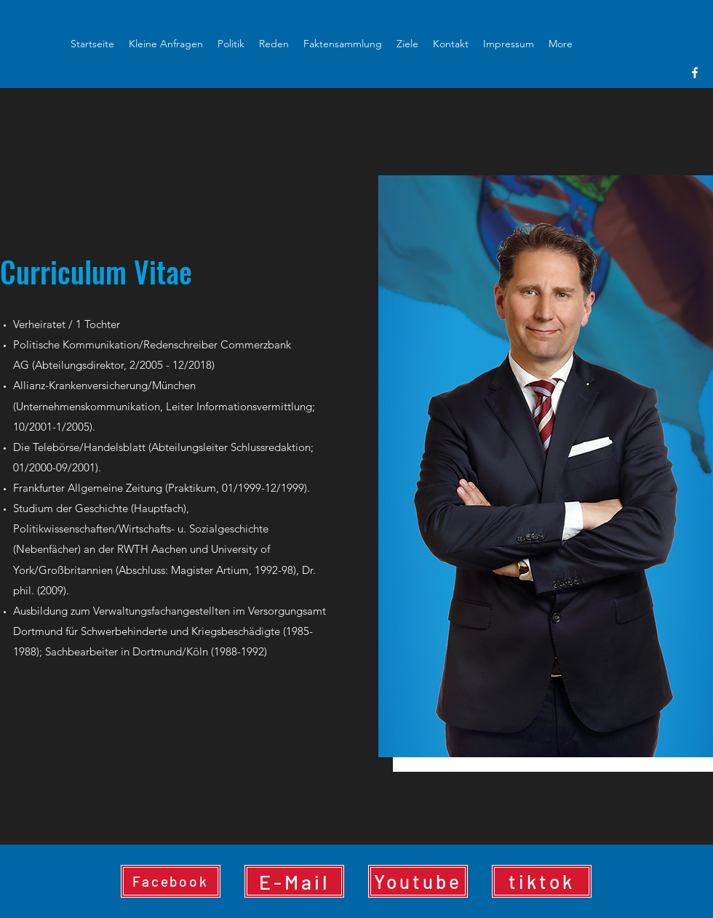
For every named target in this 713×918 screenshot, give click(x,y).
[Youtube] (418, 881)
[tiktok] (541, 881)
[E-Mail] (294, 881)
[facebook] (695, 72)
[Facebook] (170, 881)
